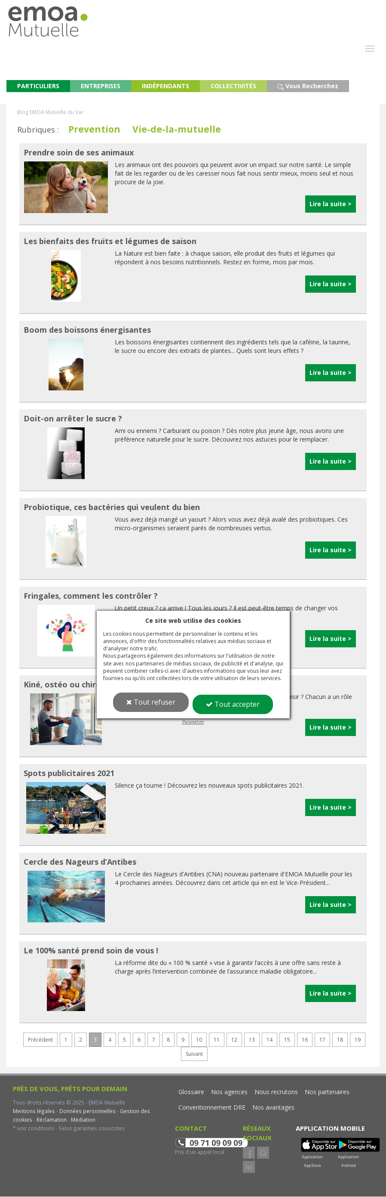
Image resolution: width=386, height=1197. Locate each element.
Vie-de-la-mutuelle (176, 130)
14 (270, 1040)
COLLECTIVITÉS (233, 86)
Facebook (249, 1153)
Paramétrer (193, 722)
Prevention (94, 130)
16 (305, 1040)
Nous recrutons (276, 1092)
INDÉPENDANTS (165, 86)
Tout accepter (233, 704)
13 (252, 1040)
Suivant (194, 1054)
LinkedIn (249, 1167)
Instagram (263, 1153)
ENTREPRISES (100, 86)
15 (287, 1040)
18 (340, 1040)
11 (217, 1040)
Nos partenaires (327, 1092)
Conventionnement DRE (211, 1108)
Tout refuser (150, 702)
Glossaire (191, 1092)
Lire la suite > (330, 204)
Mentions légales (34, 1111)
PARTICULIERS (38, 86)
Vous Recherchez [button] (308, 86)
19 (358, 1040)
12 (234, 1040)
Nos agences (229, 1092)
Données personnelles (87, 1111)
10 (199, 1040)
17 (322, 1040)
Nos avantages (273, 1108)
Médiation (82, 1120)
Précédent (40, 1040)
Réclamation (51, 1120)
